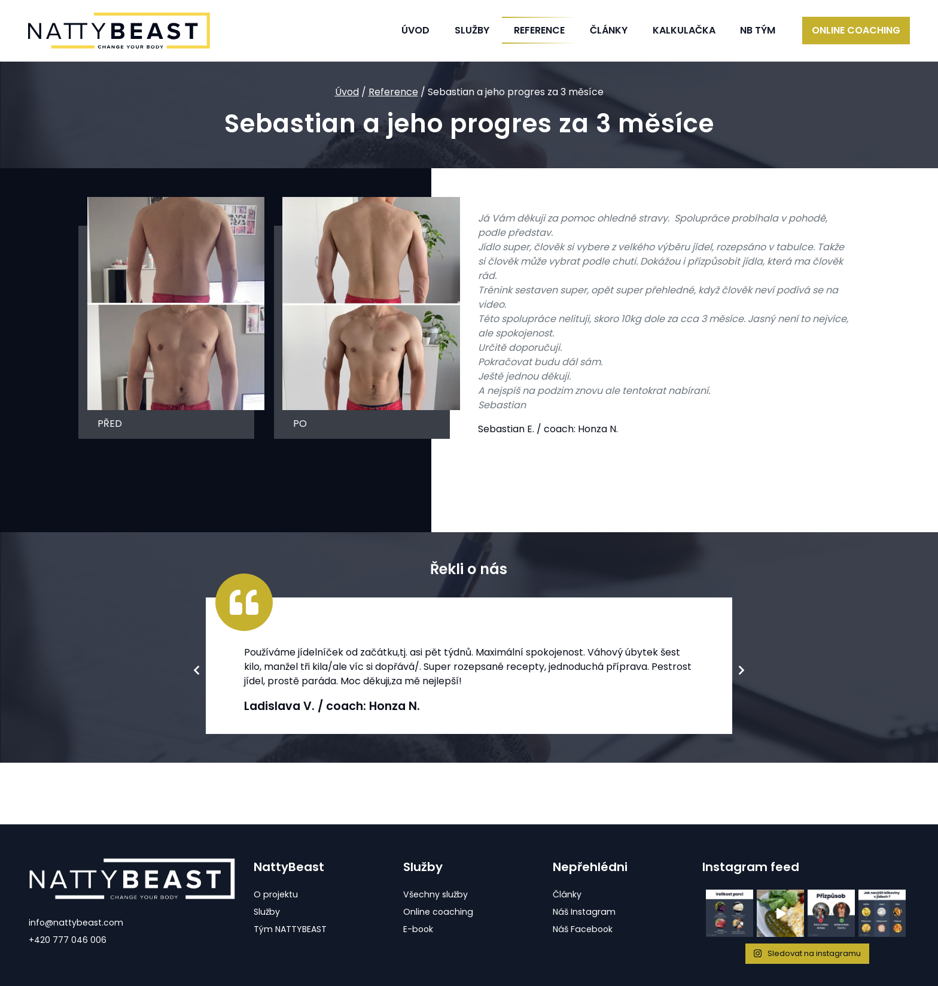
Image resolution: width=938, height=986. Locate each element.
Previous (196, 672)
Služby (267, 912)
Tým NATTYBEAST (291, 929)
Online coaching (856, 30)
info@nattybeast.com (77, 923)
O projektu (276, 894)
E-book (418, 929)
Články (609, 30)
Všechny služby (436, 894)
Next (742, 672)
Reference (393, 92)
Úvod (415, 30)
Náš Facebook (584, 929)
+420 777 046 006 (67, 940)
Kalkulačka (684, 30)
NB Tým (757, 30)
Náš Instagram (585, 912)
